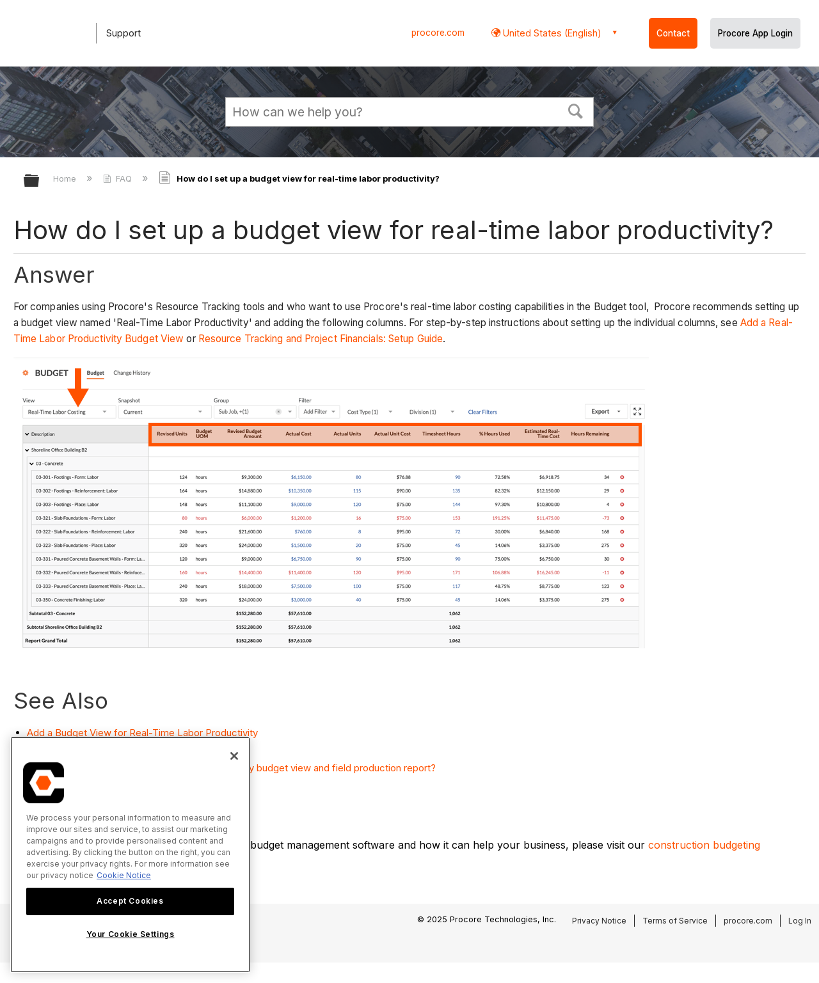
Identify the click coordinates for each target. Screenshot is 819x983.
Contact (673, 33)
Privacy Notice (599, 920)
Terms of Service (675, 920)
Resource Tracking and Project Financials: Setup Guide (320, 339)
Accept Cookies (130, 901)
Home (66, 178)
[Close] (234, 756)
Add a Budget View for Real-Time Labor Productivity (142, 733)
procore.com (438, 33)
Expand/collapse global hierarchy (39, 181)
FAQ (118, 178)
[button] (576, 110)
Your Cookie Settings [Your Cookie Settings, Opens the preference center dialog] (130, 934)
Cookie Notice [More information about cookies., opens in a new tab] (124, 875)
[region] (130, 855)
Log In (799, 920)
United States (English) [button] (550, 33)
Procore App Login (755, 33)
